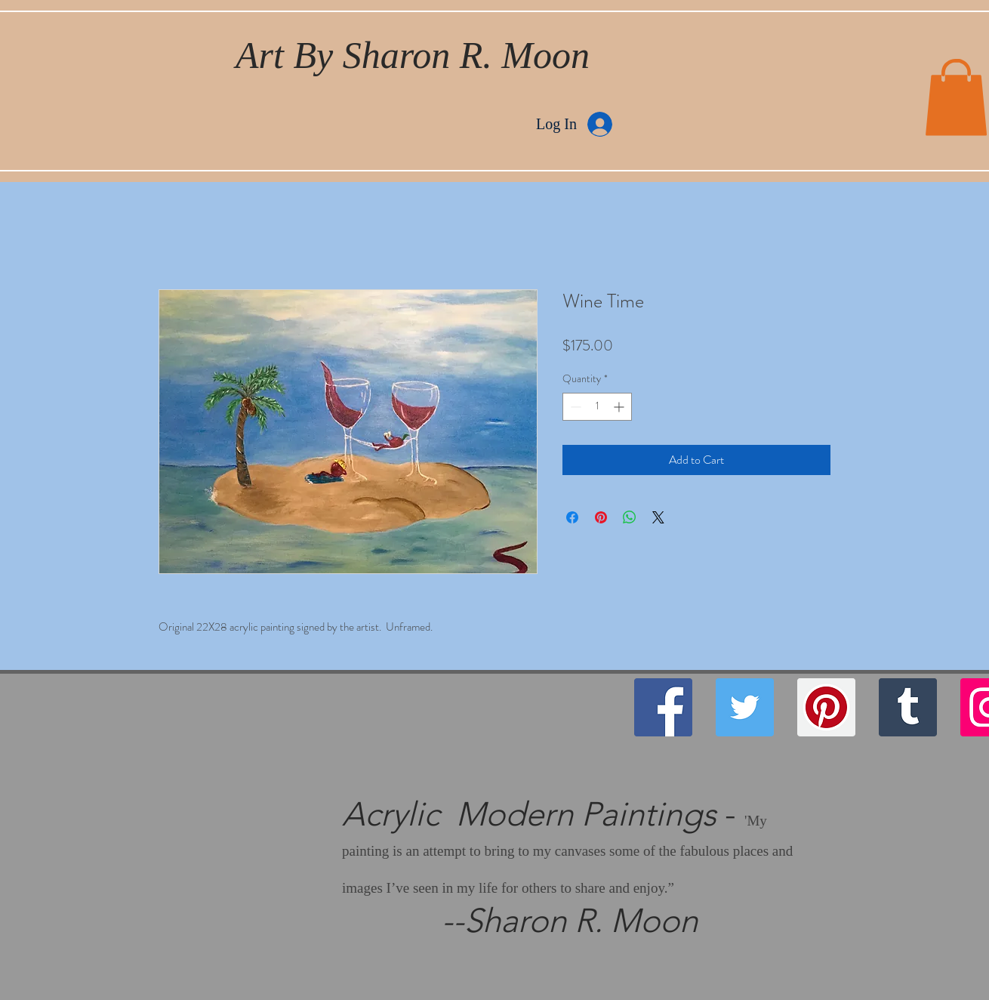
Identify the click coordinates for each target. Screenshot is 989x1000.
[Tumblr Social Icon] (908, 707)
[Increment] (620, 407)
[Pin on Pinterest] (601, 517)
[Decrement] (574, 407)
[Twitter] (745, 707)
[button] (956, 97)
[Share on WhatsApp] (630, 517)
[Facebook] (663, 707)
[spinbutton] (597, 407)
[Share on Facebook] (572, 517)
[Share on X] (658, 517)
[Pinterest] (826, 707)
